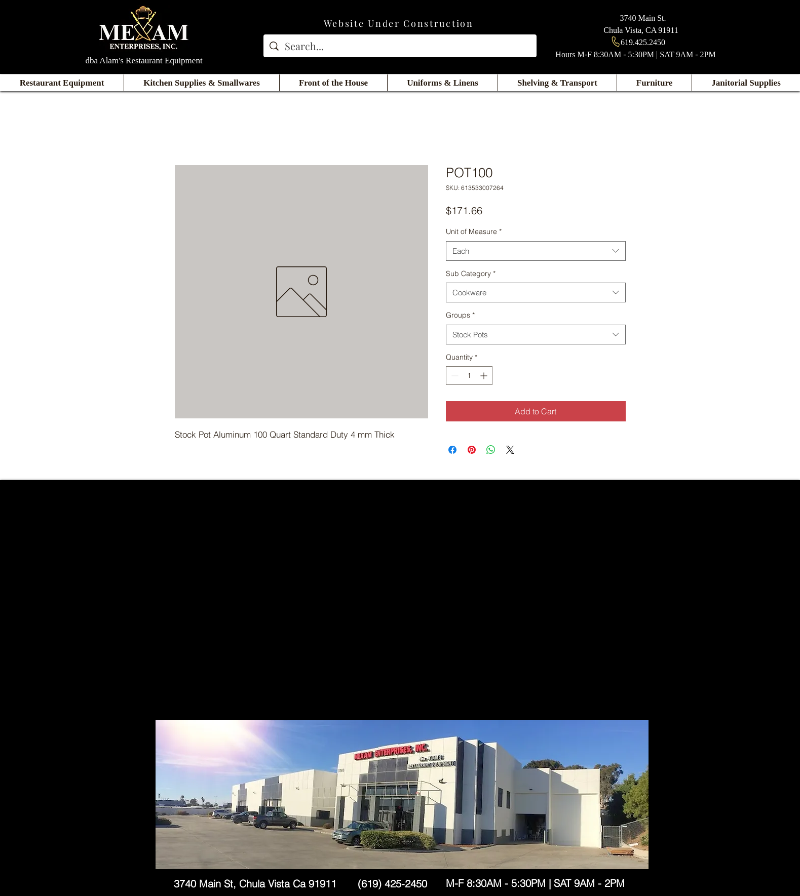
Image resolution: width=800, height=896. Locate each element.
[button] (62, 82)
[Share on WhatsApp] (491, 450)
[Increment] (484, 375)
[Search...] (400, 45)
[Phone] (615, 42)
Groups (460, 315)
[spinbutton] (469, 375)
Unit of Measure (474, 231)
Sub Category (471, 273)
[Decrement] (453, 375)
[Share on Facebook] (452, 450)
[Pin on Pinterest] (472, 450)
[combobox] (536, 251)
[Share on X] (510, 450)
